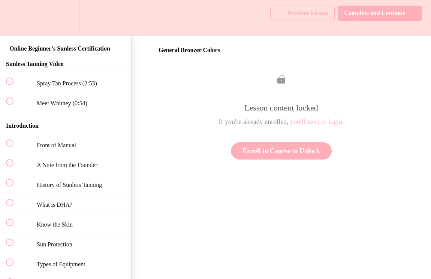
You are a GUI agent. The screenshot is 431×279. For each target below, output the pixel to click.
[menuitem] (65, 18)
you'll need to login (316, 121)
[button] (14, 18)
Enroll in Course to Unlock (281, 151)
